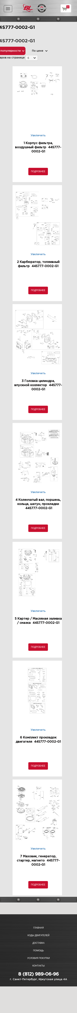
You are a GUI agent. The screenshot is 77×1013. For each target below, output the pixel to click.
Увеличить (38, 135)
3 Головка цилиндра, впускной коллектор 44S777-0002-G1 (38, 385)
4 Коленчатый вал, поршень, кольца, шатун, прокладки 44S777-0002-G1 (38, 504)
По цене (37, 51)
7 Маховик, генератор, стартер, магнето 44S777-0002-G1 (38, 860)
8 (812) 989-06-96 (38, 974)
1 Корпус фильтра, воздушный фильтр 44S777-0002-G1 (38, 147)
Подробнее (38, 171)
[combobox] (31, 58)
